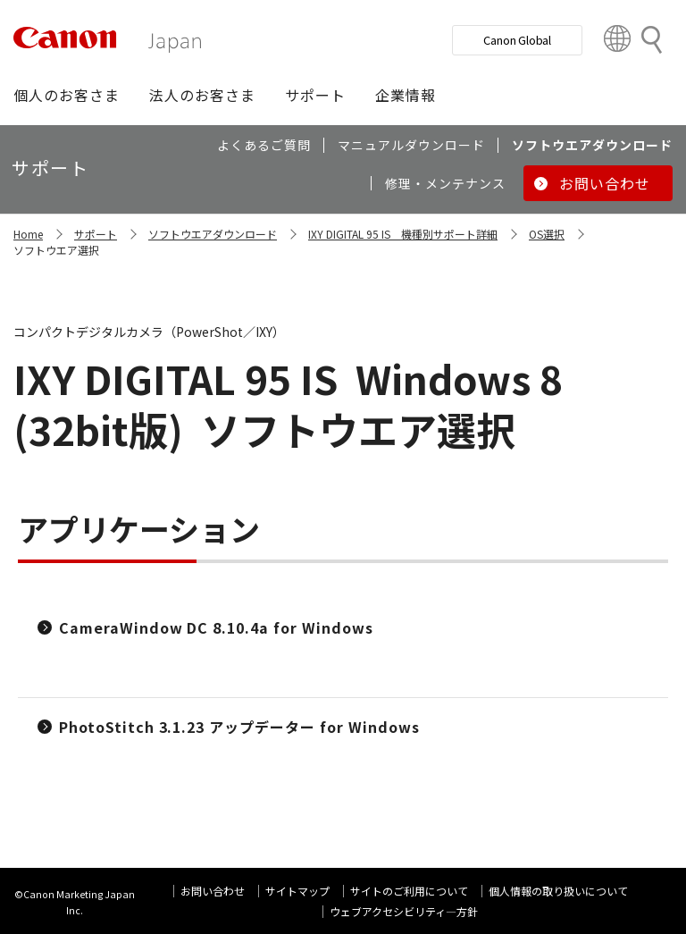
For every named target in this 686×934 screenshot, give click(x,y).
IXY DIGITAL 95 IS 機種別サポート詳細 (403, 233)
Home (28, 233)
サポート (95, 233)
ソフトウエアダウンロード (212, 233)
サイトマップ (297, 890)
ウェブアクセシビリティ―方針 (404, 911)
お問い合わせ (212, 890)
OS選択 (547, 233)
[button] (66, 94)
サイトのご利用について (409, 890)
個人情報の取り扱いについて (558, 890)
